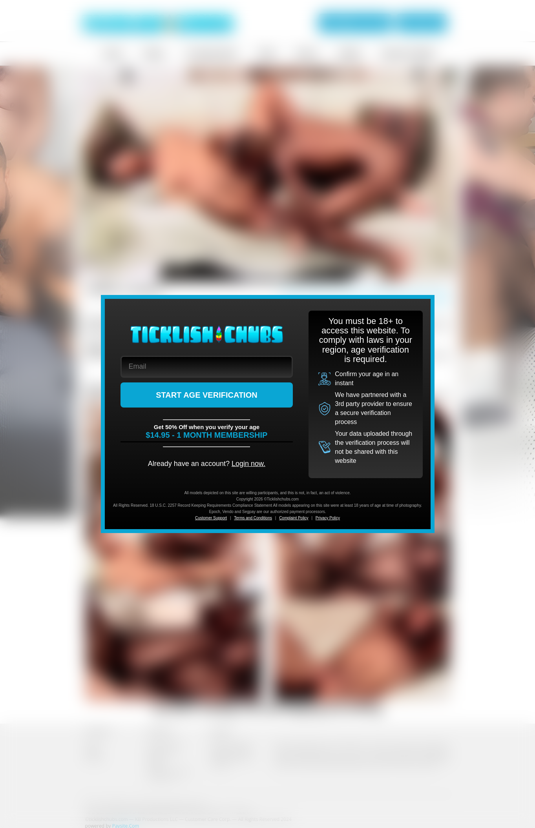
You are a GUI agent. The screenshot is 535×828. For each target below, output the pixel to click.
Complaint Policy (293, 518)
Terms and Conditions (253, 518)
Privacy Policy (328, 518)
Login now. (248, 464)
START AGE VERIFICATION (206, 395)
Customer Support (211, 518)
